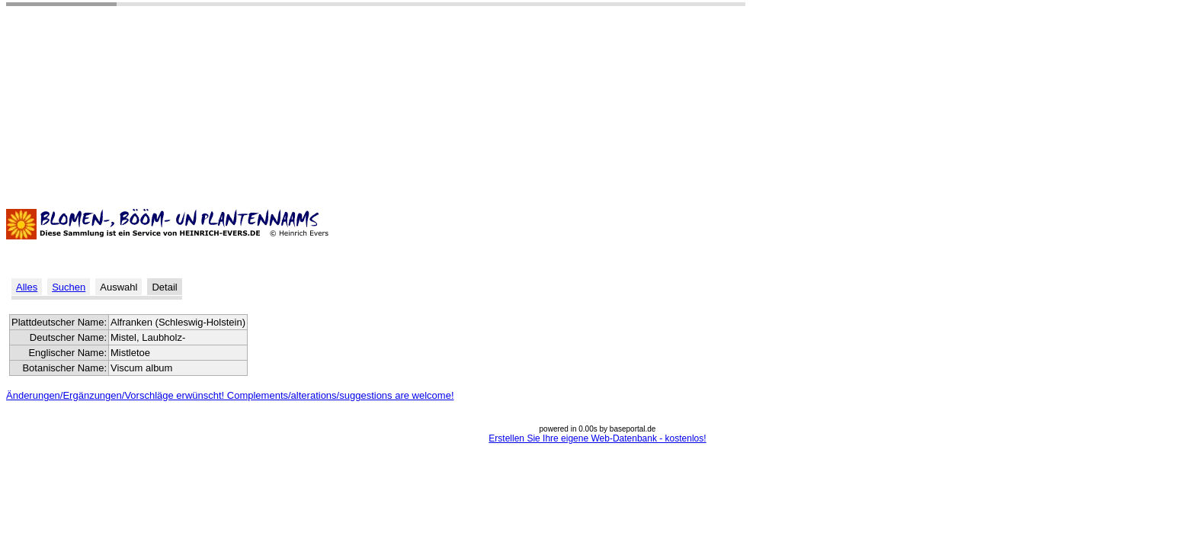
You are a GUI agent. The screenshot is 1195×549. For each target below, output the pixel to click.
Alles (26, 287)
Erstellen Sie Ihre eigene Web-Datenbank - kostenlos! (597, 438)
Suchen (68, 287)
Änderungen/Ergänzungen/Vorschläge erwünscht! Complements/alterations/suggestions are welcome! (230, 395)
